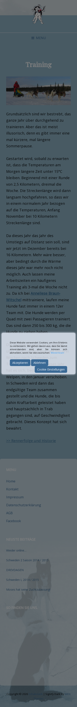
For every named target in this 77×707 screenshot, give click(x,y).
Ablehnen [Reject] (39, 363)
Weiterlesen (57, 352)
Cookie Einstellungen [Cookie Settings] (51, 369)
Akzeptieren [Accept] (20, 363)
